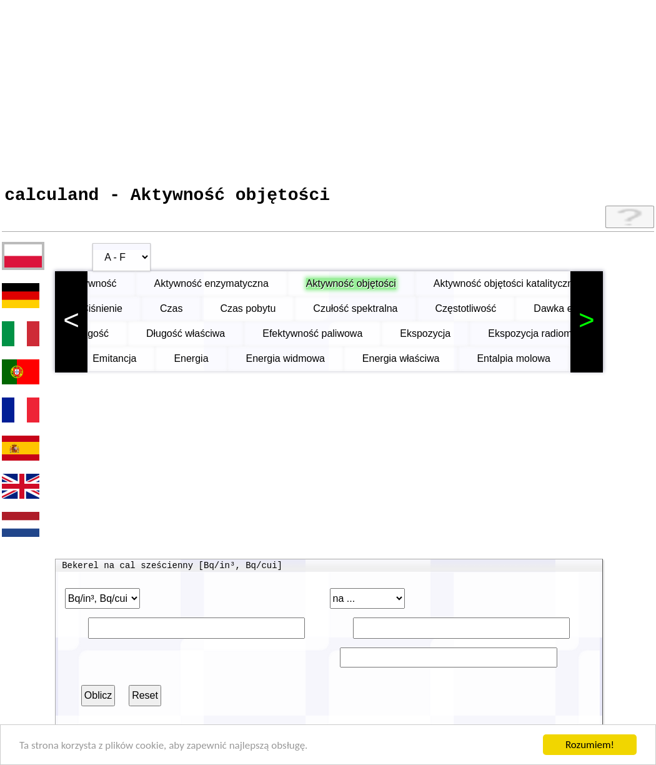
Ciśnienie (118, 313)
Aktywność (117, 287)
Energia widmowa (295, 363)
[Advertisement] (328, 89)
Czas (188, 313)
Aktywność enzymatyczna (236, 287)
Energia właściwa (410, 363)
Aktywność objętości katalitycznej (532, 287)
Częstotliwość (483, 313)
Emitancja (124, 363)
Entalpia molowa (522, 363)
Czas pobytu (264, 313)
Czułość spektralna (372, 313)
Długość (113, 337)
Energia (200, 363)
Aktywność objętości (376, 287)
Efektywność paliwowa (335, 337)
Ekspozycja (447, 337)
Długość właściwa (208, 337)
